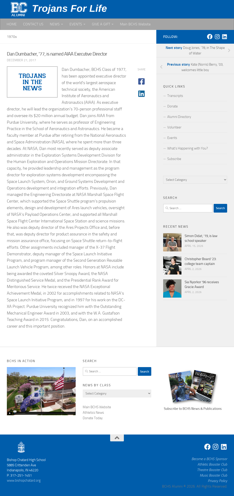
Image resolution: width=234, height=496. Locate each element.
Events (172, 138)
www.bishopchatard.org (24, 480)
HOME (12, 24)
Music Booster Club (213, 475)
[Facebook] (210, 36)
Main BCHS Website (135, 24)
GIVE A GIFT (101, 24)
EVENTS (75, 24)
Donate (172, 106)
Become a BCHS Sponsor (209, 459)
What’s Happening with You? (187, 148)
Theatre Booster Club (212, 470)
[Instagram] (217, 36)
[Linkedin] (224, 36)
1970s (12, 37)
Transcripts (175, 96)
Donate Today (93, 418)
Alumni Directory (179, 117)
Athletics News (93, 413)
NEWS (55, 24)
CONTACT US (33, 24)
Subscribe (174, 159)
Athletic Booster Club (212, 464)
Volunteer (174, 127)
